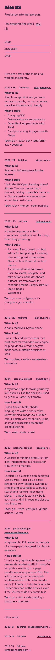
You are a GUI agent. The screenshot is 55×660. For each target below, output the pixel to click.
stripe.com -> (43, 160)
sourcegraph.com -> (39, 626)
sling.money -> (42, 87)
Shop (7, 41)
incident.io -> (43, 221)
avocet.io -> (44, 636)
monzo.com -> (42, 317)
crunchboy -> (43, 378)
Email (7, 56)
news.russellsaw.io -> (16, 532)
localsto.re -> (43, 447)
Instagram (10, 49)
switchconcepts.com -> (17, 649)
